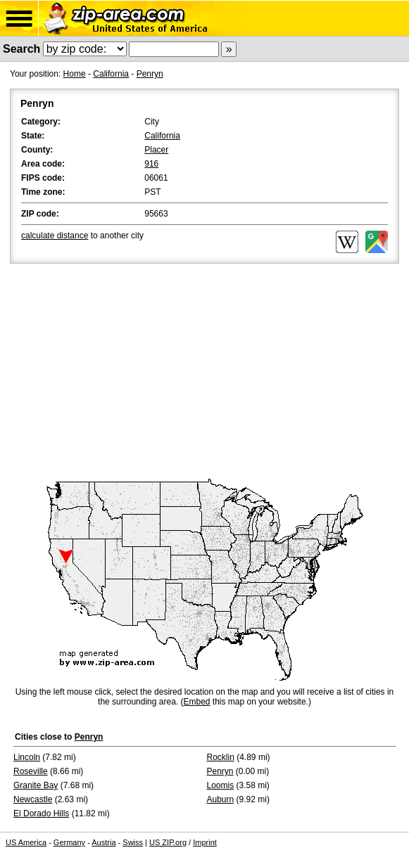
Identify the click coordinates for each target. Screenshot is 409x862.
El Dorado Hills (41, 813)
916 (151, 164)
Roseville (30, 771)
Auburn (220, 799)
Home (74, 74)
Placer (156, 150)
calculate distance (54, 235)
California (111, 74)
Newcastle (32, 799)
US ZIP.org (168, 842)
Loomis (220, 785)
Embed (196, 702)
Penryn (150, 74)
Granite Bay (35, 785)
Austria (103, 842)
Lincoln (26, 757)
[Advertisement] (204, 372)
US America (26, 842)
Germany (69, 842)
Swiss (132, 842)
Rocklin (220, 757)
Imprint (205, 842)
